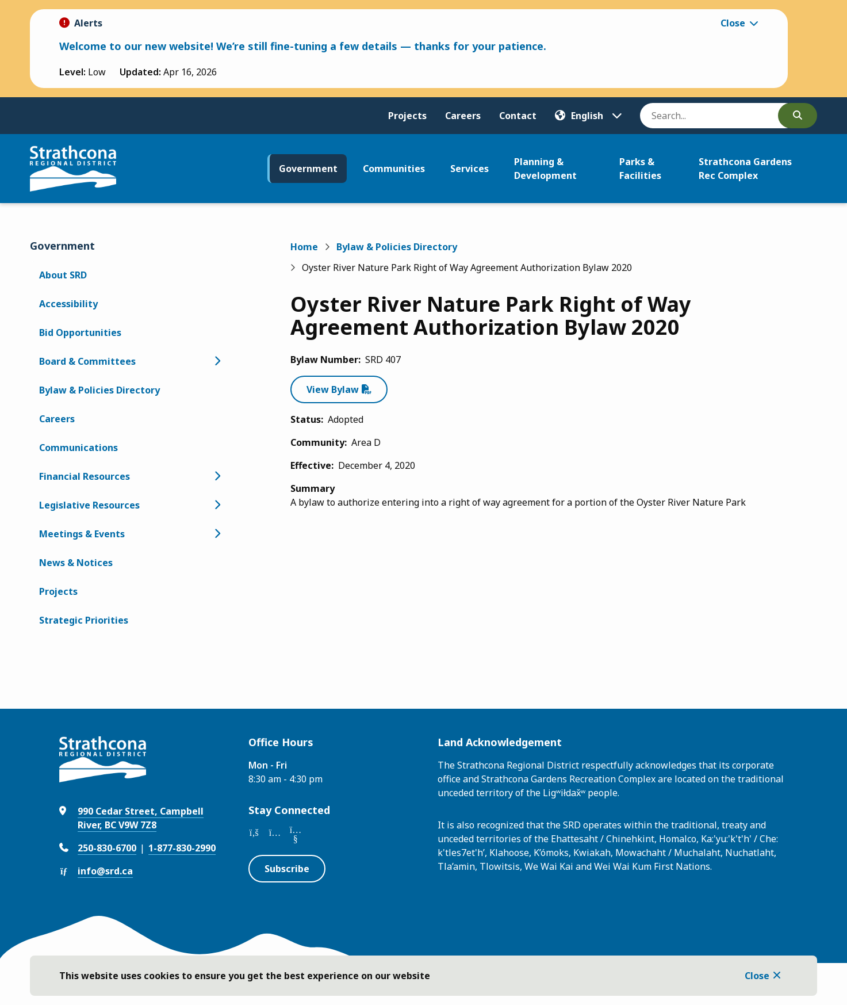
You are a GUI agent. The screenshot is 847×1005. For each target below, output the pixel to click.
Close (757, 975)
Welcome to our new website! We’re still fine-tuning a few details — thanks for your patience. (302, 46)
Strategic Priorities (83, 620)
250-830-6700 (107, 848)
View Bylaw (332, 389)
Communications (78, 447)
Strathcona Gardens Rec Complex (745, 168)
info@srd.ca (105, 871)
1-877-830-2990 (182, 848)
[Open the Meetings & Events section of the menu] (217, 533)
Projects (407, 115)
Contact (517, 115)
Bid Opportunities (80, 332)
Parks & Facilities (640, 168)
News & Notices (76, 562)
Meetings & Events (82, 534)
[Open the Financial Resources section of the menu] (217, 476)
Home (304, 246)
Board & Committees (87, 361)
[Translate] (588, 115)
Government (308, 168)
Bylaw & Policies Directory (99, 390)
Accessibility (68, 303)
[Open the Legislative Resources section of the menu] (217, 505)
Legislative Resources (89, 505)
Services (469, 168)
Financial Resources (84, 476)
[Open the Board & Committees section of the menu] (217, 361)
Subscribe (287, 868)
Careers (463, 115)
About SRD (63, 275)
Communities (394, 168)
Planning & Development (545, 168)
